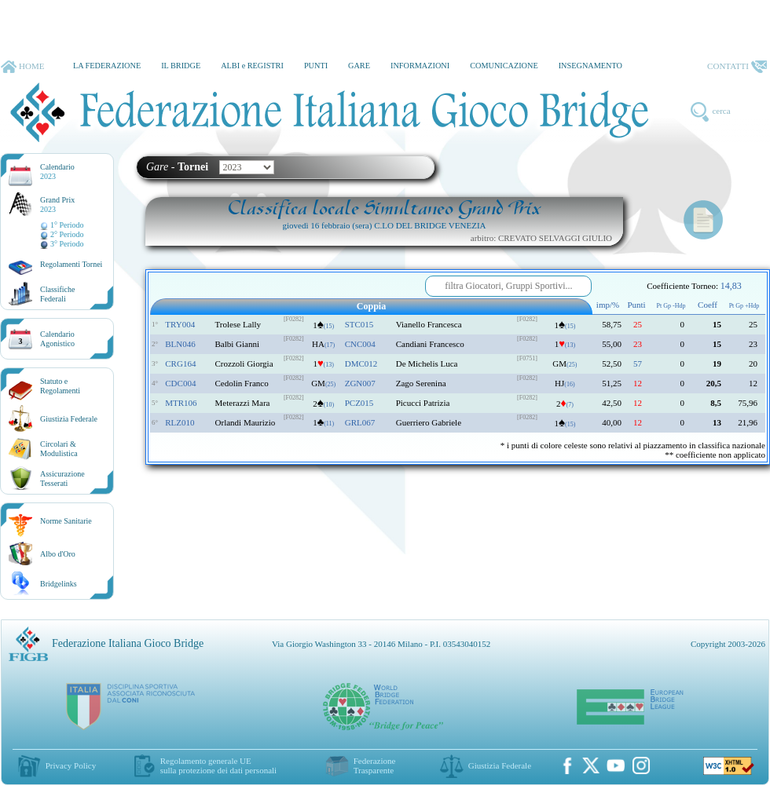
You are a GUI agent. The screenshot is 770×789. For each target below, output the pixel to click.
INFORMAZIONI (419, 65)
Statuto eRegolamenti (60, 386)
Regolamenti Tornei (71, 264)
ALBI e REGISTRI (252, 65)
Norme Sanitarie (66, 521)
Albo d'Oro (57, 554)
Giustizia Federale (68, 419)
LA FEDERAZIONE (107, 65)
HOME (22, 67)
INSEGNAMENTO (590, 65)
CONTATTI (737, 67)
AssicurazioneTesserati (62, 478)
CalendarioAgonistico (57, 339)
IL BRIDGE (180, 65)
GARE (359, 65)
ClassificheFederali (57, 294)
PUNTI (316, 65)
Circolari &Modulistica (59, 449)
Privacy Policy (71, 765)
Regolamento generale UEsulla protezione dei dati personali (218, 765)
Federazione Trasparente (375, 765)
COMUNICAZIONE (504, 65)
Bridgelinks (58, 583)
